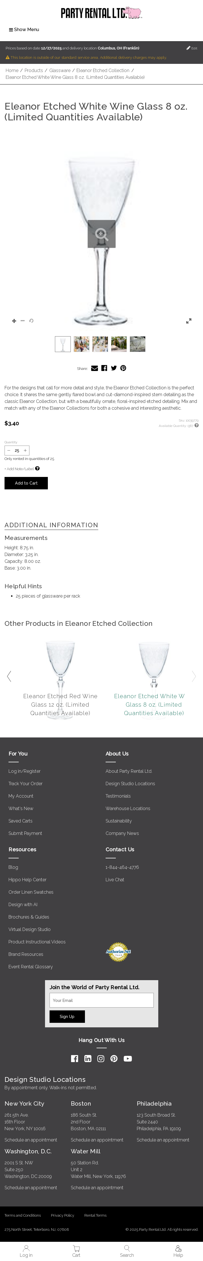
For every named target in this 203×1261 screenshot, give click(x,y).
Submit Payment (25, 833)
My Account (20, 796)
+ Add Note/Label (19, 469)
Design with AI (22, 904)
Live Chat (115, 879)
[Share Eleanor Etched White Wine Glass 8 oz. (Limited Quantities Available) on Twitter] (114, 368)
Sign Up (67, 1016)
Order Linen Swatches (31, 892)
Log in (26, 1251)
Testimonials (118, 796)
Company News (122, 833)
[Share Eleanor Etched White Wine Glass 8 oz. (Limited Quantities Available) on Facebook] (104, 368)
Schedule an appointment (31, 1140)
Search (127, 1251)
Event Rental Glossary (30, 966)
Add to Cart (26, 483)
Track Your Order (25, 783)
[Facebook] (74, 1059)
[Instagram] (100, 1059)
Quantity (11, 442)
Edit (192, 47)
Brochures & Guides (28, 917)
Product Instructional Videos (37, 942)
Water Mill (86, 1151)
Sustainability (119, 821)
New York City (24, 1103)
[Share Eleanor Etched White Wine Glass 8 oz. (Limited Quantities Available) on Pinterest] (123, 368)
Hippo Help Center (27, 879)
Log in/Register (24, 771)
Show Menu (24, 29)
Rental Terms (95, 1215)
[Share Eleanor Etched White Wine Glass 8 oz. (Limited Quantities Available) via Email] (94, 368)
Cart (76, 1251)
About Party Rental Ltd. (129, 771)
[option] (63, 344)
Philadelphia (154, 1103)
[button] (101, 234)
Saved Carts (20, 821)
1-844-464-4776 (122, 867)
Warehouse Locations (128, 808)
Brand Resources (25, 954)
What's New (20, 808)
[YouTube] (128, 1059)
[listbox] (101, 344)
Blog (13, 867)
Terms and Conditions (23, 1215)
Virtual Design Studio (29, 929)
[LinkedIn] (87, 1059)
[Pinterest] (113, 1059)
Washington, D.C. (28, 1151)
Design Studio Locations (130, 783)
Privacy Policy (62, 1215)
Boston (81, 1103)
